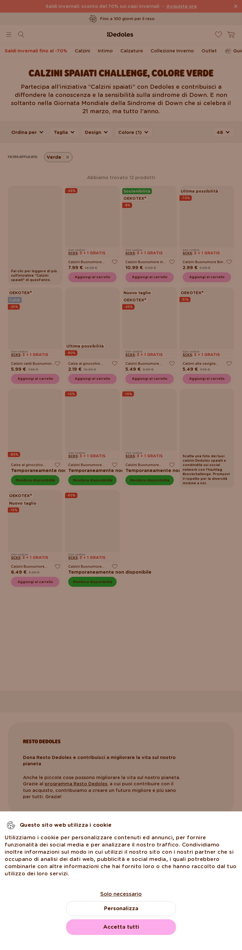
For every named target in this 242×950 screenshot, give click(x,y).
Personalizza (121, 908)
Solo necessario (121, 894)
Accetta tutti (121, 927)
